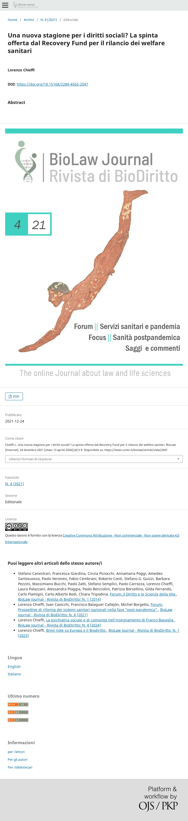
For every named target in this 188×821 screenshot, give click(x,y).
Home (12, 19)
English (14, 666)
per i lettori (16, 751)
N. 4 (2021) (48, 19)
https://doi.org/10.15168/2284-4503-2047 (52, 84)
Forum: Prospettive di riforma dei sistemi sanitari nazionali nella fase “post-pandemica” (90, 607)
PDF (15, 396)
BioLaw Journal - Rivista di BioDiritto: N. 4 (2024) (59, 625)
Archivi (29, 19)
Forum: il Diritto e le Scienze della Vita (143, 594)
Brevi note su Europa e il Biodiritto (76, 630)
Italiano (14, 674)
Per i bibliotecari (20, 767)
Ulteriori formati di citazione (30, 459)
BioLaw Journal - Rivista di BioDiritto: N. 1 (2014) (59, 599)
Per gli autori (17, 759)
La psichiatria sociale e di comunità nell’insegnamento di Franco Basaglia (110, 619)
